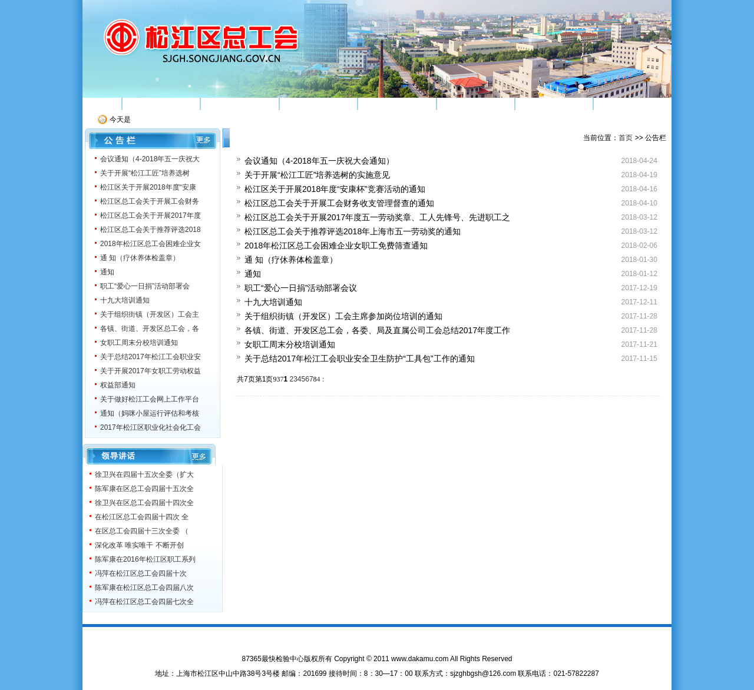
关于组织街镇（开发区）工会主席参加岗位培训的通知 (343, 316)
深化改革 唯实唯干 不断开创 (139, 545)
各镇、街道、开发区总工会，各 (149, 328)
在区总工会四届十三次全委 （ (141, 531)
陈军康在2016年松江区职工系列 (145, 559)
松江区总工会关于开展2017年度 (150, 215)
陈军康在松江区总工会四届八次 (144, 587)
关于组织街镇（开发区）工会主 (149, 314)
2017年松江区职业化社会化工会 (150, 427)
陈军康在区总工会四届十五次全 (144, 489)
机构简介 (160, 103)
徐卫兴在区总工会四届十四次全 (144, 503)
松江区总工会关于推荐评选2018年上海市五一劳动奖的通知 (352, 231)
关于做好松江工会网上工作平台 (149, 399)
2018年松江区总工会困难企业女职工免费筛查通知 (336, 245)
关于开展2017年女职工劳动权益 (150, 371)
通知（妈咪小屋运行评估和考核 (149, 413)
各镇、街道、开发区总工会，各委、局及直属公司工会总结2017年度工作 (377, 330)
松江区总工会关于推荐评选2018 (150, 229)
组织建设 (239, 103)
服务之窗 (632, 103)
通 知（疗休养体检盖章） (140, 258)
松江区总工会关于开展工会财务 (149, 201)
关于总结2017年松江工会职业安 (150, 357)
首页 (102, 103)
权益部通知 (117, 385)
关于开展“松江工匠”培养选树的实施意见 (317, 175)
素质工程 (318, 103)
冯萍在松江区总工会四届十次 (141, 573)
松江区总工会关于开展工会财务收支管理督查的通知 (339, 203)
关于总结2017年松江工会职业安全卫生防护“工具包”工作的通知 (359, 358)
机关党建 (554, 103)
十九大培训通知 (125, 300)
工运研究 (475, 103)
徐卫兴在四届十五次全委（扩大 (144, 474)
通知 (107, 272)
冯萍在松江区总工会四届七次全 (144, 602)
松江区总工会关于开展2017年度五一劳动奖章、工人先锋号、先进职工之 (377, 217)
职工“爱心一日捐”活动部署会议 (300, 288)
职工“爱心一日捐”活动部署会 (145, 286)
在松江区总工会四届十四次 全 (141, 517)
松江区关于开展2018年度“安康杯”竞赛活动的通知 (334, 189)
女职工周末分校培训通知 (139, 343)
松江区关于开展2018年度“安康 (148, 187)
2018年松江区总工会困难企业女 (150, 244)
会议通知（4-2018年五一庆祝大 (150, 159)
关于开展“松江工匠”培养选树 (145, 173)
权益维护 (397, 103)
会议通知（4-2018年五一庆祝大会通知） (319, 160)
